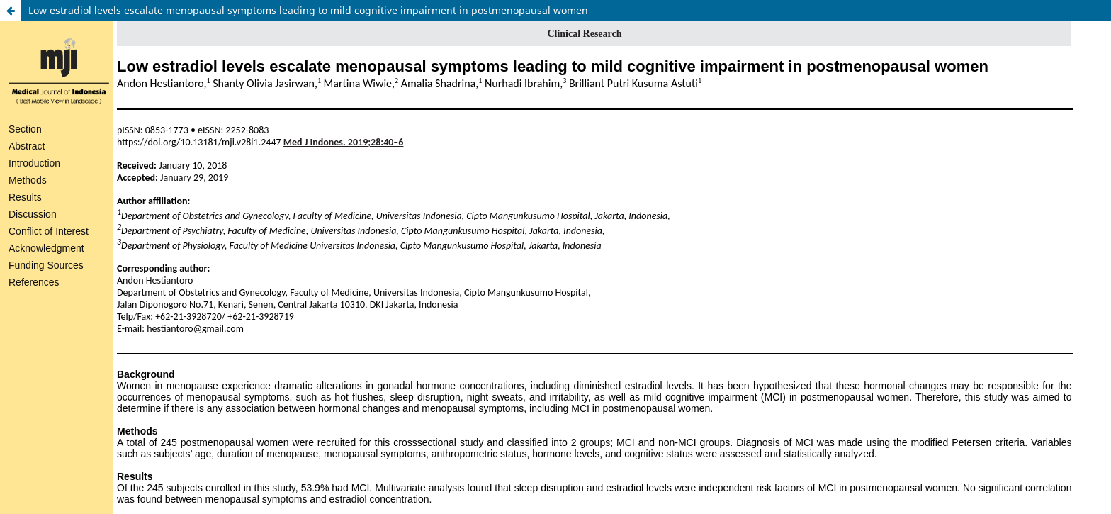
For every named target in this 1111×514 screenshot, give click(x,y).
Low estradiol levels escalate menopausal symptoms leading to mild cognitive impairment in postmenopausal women (308, 10)
